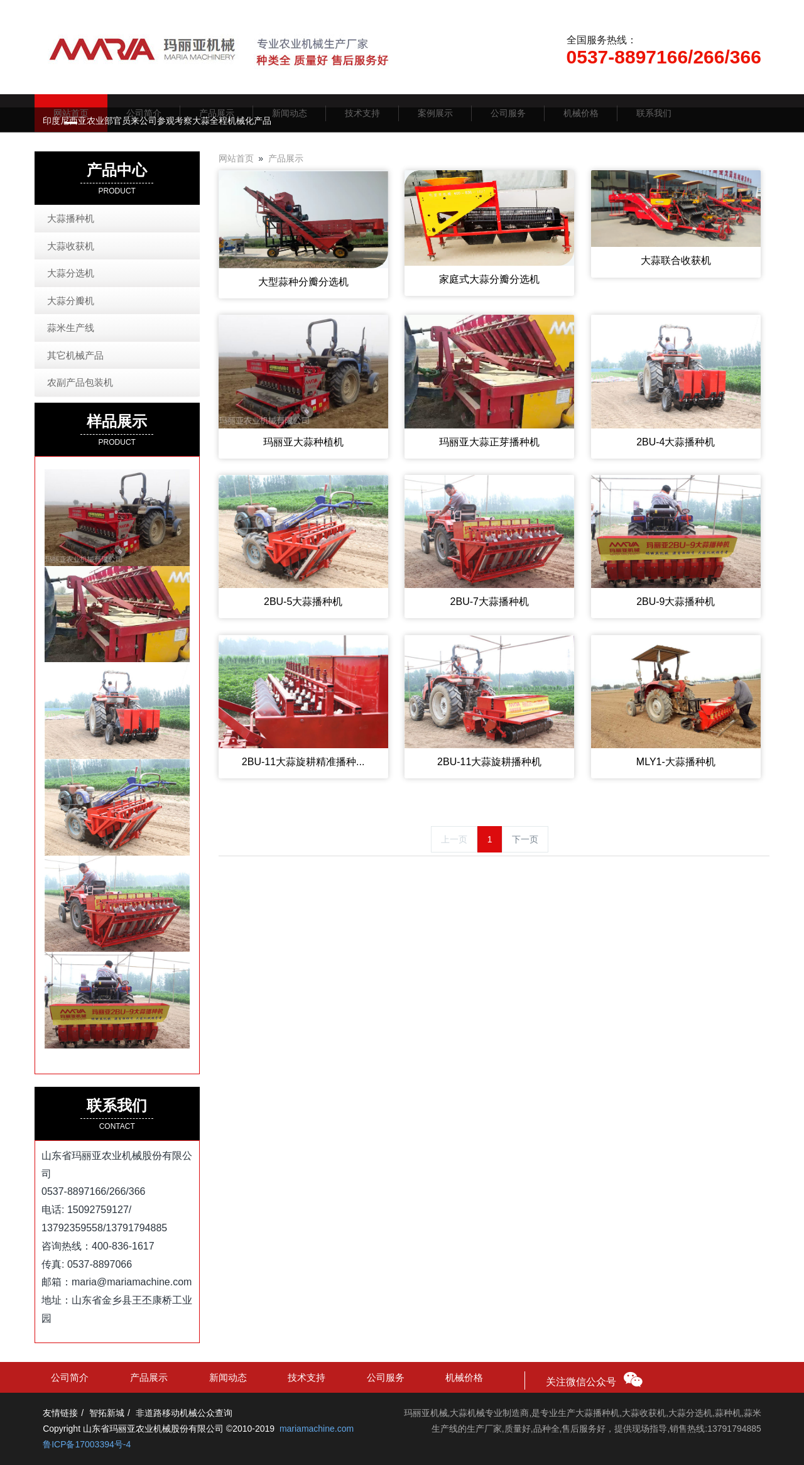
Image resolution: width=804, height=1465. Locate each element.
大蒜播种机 (70, 218)
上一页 (454, 839)
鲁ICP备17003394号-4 (87, 1444)
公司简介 (70, 1377)
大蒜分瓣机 (70, 300)
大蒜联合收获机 (676, 260)
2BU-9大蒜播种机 (675, 601)
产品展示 (285, 158)
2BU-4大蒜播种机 (675, 442)
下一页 (525, 839)
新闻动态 (228, 1377)
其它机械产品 (75, 355)
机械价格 (464, 1377)
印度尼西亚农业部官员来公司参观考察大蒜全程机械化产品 (157, 121)
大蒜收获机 (70, 246)
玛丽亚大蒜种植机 (303, 442)
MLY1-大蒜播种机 (675, 761)
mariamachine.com (317, 1429)
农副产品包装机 (80, 382)
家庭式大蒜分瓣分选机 (489, 279)
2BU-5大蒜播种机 (303, 601)
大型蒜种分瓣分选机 (303, 281)
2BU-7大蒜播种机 (489, 601)
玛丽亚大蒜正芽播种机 (489, 442)
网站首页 (236, 158)
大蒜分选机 (70, 273)
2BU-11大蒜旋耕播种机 (489, 761)
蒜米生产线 (70, 327)
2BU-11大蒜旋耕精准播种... (303, 761)
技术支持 (306, 1377)
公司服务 (386, 1377)
